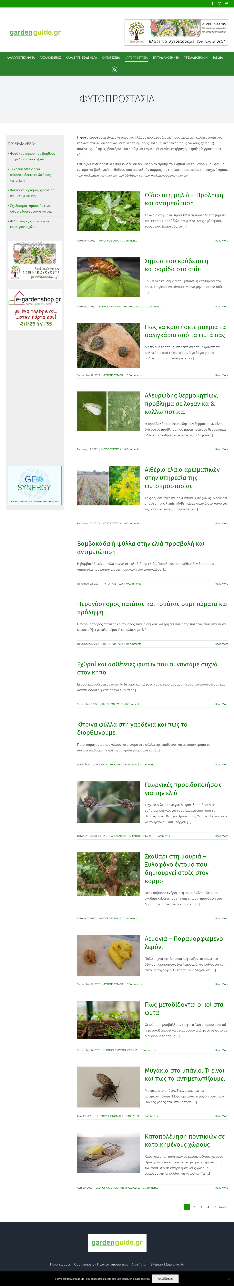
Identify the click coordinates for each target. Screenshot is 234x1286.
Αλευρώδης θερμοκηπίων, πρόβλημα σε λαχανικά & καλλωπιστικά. (181, 403)
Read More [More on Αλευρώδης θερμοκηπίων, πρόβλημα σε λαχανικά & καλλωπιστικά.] (221, 449)
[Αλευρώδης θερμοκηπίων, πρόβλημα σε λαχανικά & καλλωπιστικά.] (108, 411)
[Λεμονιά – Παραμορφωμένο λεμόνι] (108, 955)
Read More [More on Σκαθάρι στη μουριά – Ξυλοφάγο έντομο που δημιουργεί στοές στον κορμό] (221, 918)
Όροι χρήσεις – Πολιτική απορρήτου (101, 1264)
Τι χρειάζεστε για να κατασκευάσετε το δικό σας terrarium (30, 175)
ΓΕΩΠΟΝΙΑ (106, 836)
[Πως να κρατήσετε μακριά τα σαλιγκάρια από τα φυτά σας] (108, 345)
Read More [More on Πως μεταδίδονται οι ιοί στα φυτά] (221, 1050)
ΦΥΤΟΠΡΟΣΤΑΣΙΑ (109, 240)
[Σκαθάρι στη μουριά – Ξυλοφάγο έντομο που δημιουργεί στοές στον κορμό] (108, 874)
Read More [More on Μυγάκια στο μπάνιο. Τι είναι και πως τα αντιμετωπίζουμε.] (221, 1116)
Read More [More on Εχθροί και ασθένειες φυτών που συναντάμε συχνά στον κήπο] (221, 704)
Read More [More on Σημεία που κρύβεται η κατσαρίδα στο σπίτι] (221, 306)
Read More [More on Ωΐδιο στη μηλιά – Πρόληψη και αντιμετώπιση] (221, 240)
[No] (229, 1279)
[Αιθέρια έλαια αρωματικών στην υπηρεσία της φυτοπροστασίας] (108, 485)
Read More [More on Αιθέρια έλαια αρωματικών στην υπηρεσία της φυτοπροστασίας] (221, 523)
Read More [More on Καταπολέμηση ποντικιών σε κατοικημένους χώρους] (221, 1187)
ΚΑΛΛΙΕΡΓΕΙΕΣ (122, 836)
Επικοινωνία (175, 1264)
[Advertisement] (35, 398)
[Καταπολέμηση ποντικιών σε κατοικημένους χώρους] (108, 1152)
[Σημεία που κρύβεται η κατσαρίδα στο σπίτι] (108, 277)
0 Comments (129, 240)
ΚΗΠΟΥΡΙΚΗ (108, 764)
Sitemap (157, 1264)
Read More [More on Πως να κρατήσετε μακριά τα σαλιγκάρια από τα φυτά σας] (221, 375)
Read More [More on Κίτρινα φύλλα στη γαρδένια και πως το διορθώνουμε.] (221, 764)
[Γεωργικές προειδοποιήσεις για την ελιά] (108, 802)
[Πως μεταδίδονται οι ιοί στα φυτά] (108, 1020)
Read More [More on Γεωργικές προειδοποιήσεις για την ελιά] (221, 836)
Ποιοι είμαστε (60, 1264)
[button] (114, 69)
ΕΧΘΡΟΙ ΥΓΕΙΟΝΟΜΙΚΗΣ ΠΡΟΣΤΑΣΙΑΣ (121, 306)
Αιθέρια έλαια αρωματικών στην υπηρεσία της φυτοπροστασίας (182, 478)
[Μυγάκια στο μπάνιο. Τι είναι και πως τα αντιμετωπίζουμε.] (108, 1087)
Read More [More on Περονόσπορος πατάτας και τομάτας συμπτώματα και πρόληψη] (221, 644)
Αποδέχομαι (165, 1278)
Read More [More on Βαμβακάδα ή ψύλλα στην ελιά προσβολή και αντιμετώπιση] (221, 583)
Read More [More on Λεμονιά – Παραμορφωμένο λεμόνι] (221, 984)
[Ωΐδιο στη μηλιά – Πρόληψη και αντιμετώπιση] (108, 211)
